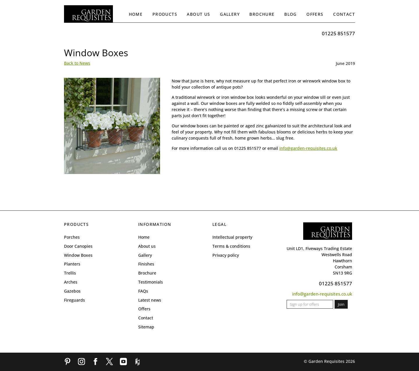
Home (136, 14)
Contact (344, 14)
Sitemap (146, 327)
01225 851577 (338, 33)
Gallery (230, 14)
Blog (290, 14)
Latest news (149, 300)
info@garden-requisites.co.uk (308, 148)
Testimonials (150, 282)
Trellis (70, 273)
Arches (70, 282)
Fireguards (74, 300)
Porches (72, 237)
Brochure (261, 14)
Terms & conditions (231, 246)
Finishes (146, 264)
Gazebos (72, 291)
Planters (72, 264)
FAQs (143, 291)
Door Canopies (78, 246)
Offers (314, 14)
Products (164, 14)
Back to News (77, 63)
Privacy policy (225, 255)
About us (198, 14)
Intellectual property (232, 237)
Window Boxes (78, 255)
